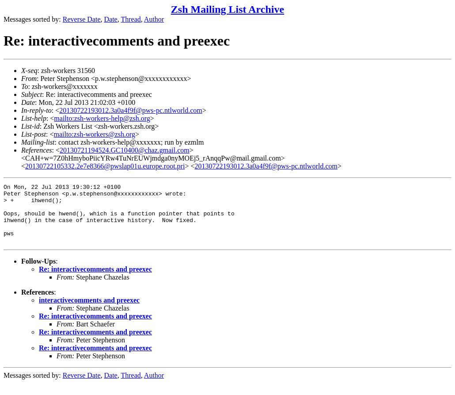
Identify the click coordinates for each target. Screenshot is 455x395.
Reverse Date (82, 19)
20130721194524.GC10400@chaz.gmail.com (125, 150)
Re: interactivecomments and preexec (95, 281)
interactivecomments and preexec (89, 312)
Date (111, 19)
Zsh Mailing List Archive (227, 9)
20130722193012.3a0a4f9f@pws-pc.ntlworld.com (130, 110)
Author (154, 19)
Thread (130, 19)
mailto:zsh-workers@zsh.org (94, 134)
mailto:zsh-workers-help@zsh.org (102, 118)
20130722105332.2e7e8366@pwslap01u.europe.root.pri (105, 166)
